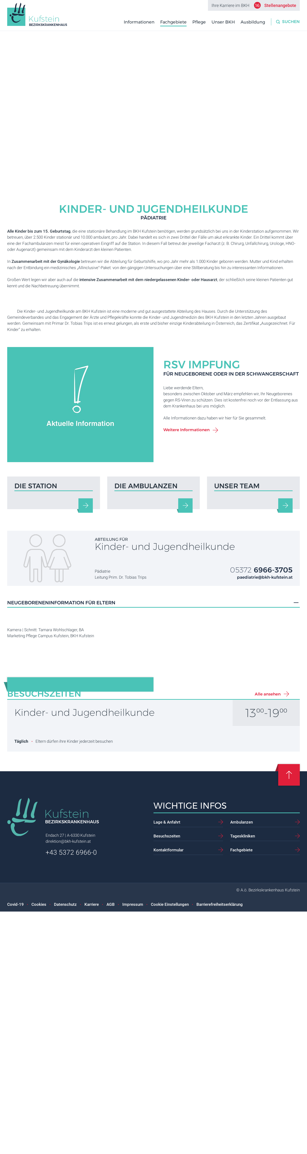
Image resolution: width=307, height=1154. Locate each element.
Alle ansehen (268, 936)
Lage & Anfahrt (167, 1064)
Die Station (35, 613)
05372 (261, 697)
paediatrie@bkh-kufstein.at (265, 704)
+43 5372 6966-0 (71, 1095)
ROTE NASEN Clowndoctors (109, 849)
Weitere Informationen (186, 490)
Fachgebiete (174, 22)
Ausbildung (253, 22)
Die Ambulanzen (145, 613)
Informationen (139, 22)
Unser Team (237, 613)
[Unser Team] (285, 633)
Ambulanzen (241, 1064)
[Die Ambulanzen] (185, 633)
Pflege (199, 22)
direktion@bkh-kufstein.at (68, 1084)
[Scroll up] (289, 1017)
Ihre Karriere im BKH (254, 5)
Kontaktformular (168, 1092)
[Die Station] (85, 633)
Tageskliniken (242, 1078)
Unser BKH (223, 22)
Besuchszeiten (167, 1078)
